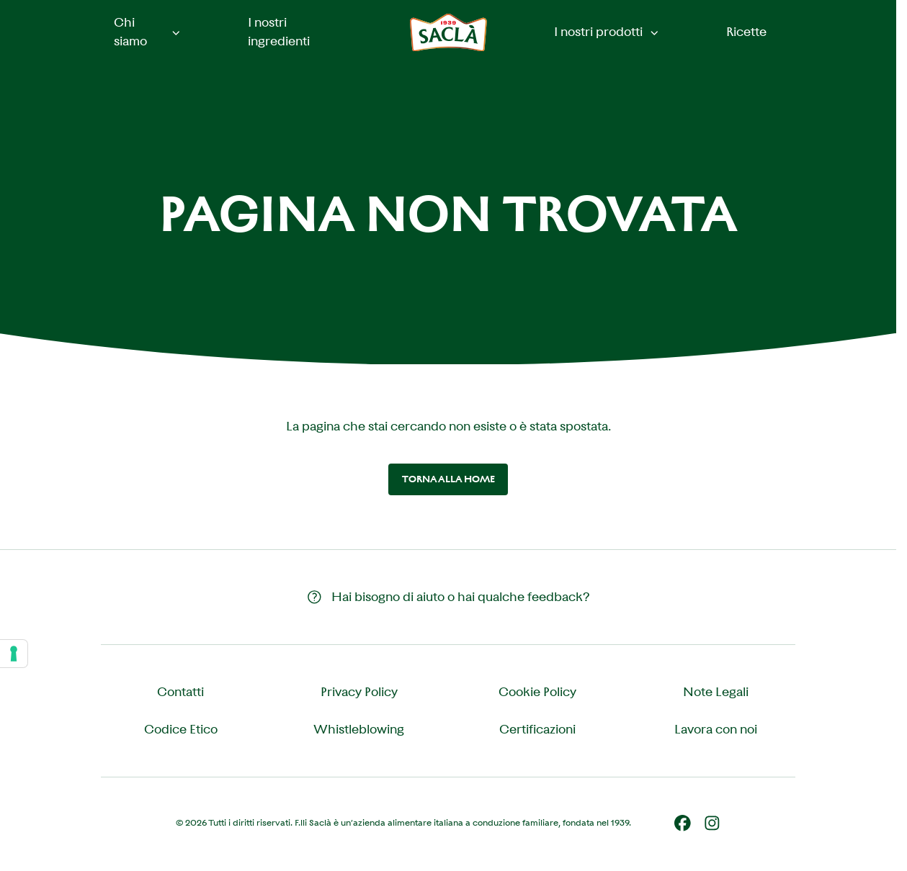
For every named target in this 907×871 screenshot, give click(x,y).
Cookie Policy (537, 692)
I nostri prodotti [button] (607, 31)
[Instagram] (712, 823)
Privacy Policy (359, 692)
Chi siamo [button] (148, 31)
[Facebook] (682, 823)
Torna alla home (448, 479)
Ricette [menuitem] (746, 31)
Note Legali (716, 692)
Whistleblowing (358, 729)
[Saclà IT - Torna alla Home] (448, 33)
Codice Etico (181, 729)
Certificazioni (537, 729)
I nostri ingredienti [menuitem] (279, 31)
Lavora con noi (715, 729)
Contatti (180, 692)
